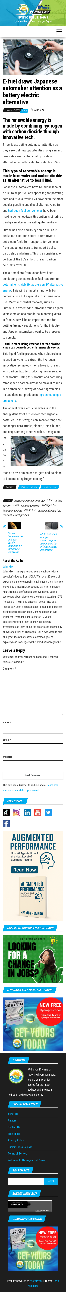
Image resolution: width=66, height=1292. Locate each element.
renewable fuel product (16, 515)
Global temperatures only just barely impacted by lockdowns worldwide (15, 543)
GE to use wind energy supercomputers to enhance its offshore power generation (49, 542)
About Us (13, 1114)
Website (7, 756)
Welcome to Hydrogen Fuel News (26, 1160)
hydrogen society (12, 510)
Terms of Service (17, 1153)
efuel (16, 505)
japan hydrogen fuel (49, 510)
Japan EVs (30, 510)
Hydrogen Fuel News (33, 17)
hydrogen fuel (49, 505)
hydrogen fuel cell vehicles (25, 211)
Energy (38, 1210)
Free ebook (14, 1133)
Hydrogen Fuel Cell (29, 487)
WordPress (36, 1281)
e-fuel (50, 500)
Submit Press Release (20, 1147)
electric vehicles (30, 505)
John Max (39, 109)
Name (7, 722)
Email (7, 739)
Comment (9, 668)
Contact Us (14, 1127)
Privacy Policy (16, 1140)
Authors (12, 1120)
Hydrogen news (49, 487)
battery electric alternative (29, 500)
